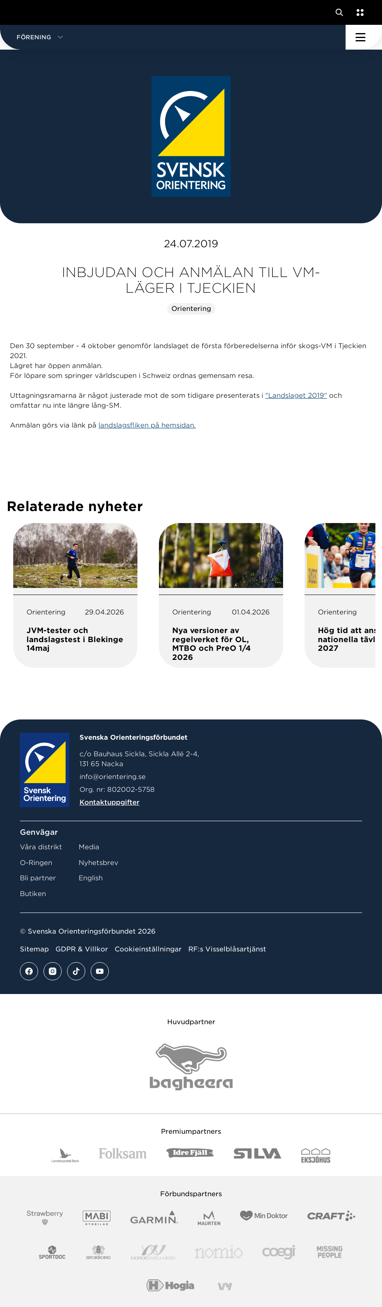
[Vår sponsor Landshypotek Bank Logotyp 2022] (65, 1155)
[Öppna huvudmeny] (364, 37)
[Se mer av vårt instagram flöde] (52, 971)
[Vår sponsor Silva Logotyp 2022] (257, 1155)
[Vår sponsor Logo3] (279, 1252)
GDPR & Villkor (81, 949)
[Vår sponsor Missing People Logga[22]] (329, 1252)
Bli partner (38, 878)
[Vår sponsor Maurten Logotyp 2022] (209, 1218)
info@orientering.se (112, 777)
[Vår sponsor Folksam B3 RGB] (123, 1155)
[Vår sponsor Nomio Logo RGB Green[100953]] (219, 1252)
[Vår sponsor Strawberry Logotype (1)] (45, 1218)
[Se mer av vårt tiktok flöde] (76, 971)
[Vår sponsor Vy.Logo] (224, 1286)
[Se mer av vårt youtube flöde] (100, 971)
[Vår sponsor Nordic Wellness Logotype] (153, 1252)
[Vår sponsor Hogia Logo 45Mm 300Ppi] (170, 1286)
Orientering (191, 309)
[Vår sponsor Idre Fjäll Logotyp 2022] (190, 1155)
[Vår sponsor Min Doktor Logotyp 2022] (264, 1218)
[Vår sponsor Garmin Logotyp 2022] (154, 1218)
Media (89, 847)
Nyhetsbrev (98, 863)
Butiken (33, 894)
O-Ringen (36, 863)
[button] (173, 37)
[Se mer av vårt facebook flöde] (29, 971)
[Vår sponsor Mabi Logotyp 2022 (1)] (97, 1218)
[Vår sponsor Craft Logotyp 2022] (331, 1218)
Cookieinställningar (148, 949)
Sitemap (34, 949)
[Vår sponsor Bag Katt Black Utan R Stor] (191, 1067)
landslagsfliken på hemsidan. (147, 425)
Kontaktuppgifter (109, 802)
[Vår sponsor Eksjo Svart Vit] (316, 1155)
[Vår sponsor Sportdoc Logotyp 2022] (52, 1252)
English (91, 878)
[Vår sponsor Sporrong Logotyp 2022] (98, 1252)
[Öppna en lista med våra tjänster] (358, 12)
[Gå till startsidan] (22, 12)
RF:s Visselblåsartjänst (227, 949)
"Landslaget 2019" (296, 395)
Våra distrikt (41, 847)
